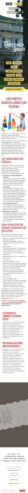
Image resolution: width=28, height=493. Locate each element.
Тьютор (14, 67)
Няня (8, 63)
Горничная (10, 75)
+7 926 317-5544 (20, 19)
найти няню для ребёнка (13, 167)
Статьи (9, 4)
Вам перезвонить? (20, 22)
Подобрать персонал (14, 12)
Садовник (19, 460)
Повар (18, 75)
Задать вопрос (14, 8)
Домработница (20, 456)
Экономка (8, 79)
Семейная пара (18, 79)
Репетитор (13, 460)
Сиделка (24, 460)
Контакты (18, 4)
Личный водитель (14, 83)
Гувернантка (17, 63)
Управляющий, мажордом (14, 71)
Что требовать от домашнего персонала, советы (12, 316)
